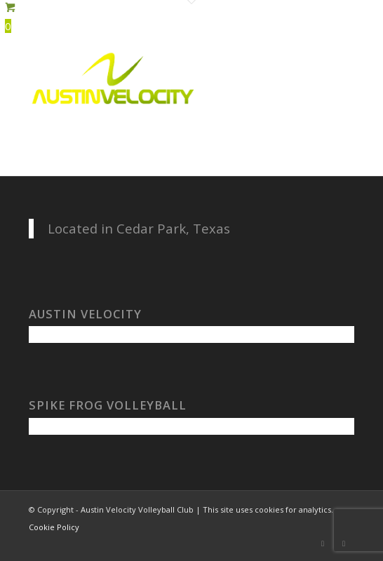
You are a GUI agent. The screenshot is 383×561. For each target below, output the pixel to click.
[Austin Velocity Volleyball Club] (159, 77)
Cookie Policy (54, 527)
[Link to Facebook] (322, 543)
